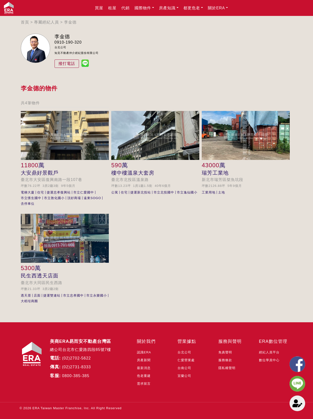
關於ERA (216, 8)
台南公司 (184, 368)
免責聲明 (225, 352)
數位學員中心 (269, 360)
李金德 (70, 22)
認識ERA (144, 352)
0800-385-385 (75, 376)
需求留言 (144, 383)
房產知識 (167, 8)
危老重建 (144, 376)
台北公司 (184, 352)
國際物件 (142, 8)
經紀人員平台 (269, 352)
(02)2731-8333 (76, 367)
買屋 (99, 8)
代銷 (125, 8)
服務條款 (225, 360)
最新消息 (144, 368)
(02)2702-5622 (76, 358)
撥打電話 (66, 63)
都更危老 (191, 8)
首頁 (25, 22)
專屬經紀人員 (46, 22)
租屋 (112, 8)
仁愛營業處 (186, 360)
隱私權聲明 (226, 368)
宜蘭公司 (184, 376)
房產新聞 (144, 360)
